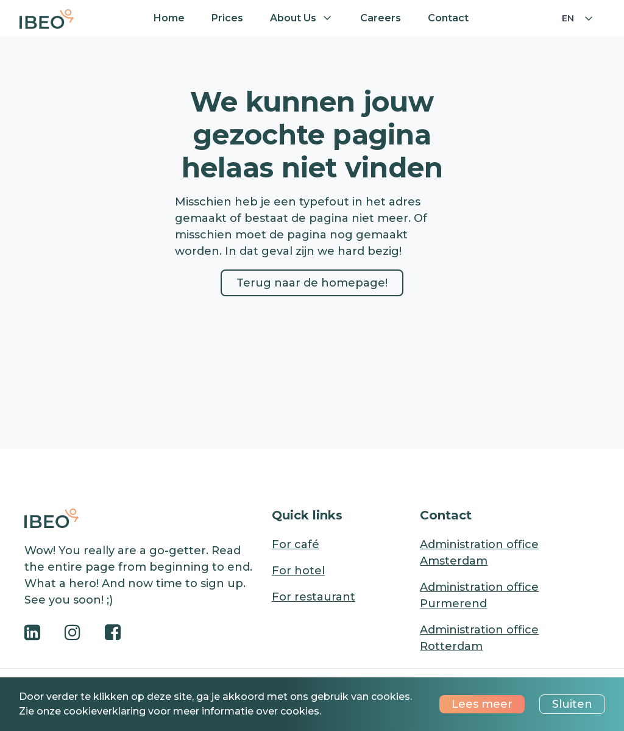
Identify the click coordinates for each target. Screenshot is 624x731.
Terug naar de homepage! (312, 283)
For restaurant (313, 597)
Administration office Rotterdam (479, 638)
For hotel (298, 570)
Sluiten (572, 704)
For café (295, 544)
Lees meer (482, 704)
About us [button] (293, 18)
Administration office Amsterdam (479, 553)
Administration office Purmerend (479, 595)
